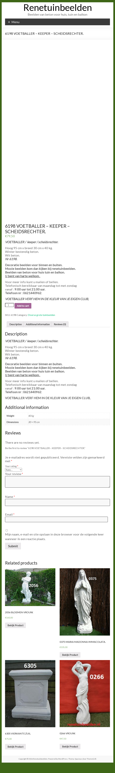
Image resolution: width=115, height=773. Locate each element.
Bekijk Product (15, 633)
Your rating (11, 474)
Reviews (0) (60, 332)
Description (15, 332)
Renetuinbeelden (57, 7)
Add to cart (23, 313)
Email (10, 522)
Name (10, 505)
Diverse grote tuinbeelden (41, 323)
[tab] (15, 332)
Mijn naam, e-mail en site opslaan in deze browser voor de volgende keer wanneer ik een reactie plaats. (54, 545)
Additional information (38, 332)
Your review (14, 482)
